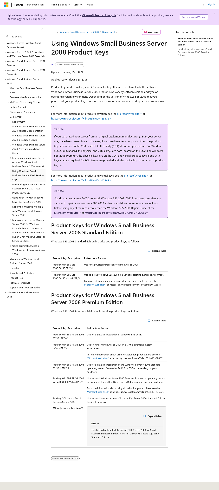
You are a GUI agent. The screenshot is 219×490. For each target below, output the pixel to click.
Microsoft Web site (128, 113)
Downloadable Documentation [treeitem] (26, 97)
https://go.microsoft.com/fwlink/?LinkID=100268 (80, 180)
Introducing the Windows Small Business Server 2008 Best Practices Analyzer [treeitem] (28, 188)
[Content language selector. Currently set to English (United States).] (19, 485)
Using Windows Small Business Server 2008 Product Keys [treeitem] (28, 175)
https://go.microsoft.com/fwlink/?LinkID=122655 (115, 212)
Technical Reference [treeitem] (20, 282)
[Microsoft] (6, 4)
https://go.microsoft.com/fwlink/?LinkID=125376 (80, 118)
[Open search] (202, 5)
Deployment (108, 32)
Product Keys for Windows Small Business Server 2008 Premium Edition (195, 52)
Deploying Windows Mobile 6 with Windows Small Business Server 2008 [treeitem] (27, 211)
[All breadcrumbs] (54, 32)
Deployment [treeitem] (18, 121)
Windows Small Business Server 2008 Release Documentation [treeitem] (28, 128)
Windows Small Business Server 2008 (79, 32)
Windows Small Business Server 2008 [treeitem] (26, 90)
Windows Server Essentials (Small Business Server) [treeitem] (24, 45)
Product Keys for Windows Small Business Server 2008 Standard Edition (195, 41)
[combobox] (23, 36)
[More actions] (165, 32)
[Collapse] (42, 29)
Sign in (211, 4)
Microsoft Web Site (66, 212)
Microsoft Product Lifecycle (99, 15)
